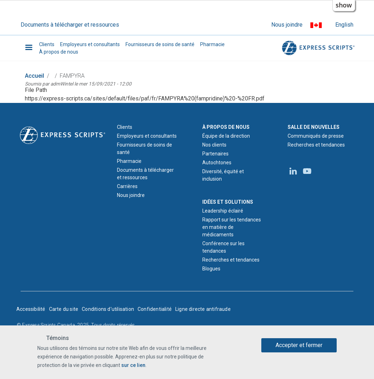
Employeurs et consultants (90, 44)
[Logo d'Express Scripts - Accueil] (62, 134)
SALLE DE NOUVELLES (314, 127)
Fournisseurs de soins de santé (159, 44)
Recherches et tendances (231, 260)
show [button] (344, 5)
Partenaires (215, 153)
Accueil (34, 75)
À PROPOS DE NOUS (226, 127)
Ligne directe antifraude (203, 309)
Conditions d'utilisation (108, 309)
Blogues (211, 268)
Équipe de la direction (226, 136)
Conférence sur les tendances (223, 247)
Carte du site (64, 309)
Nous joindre (287, 24)
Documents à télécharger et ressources (70, 24)
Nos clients (214, 145)
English (344, 24)
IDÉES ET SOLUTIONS (227, 202)
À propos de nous (58, 52)
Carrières (127, 186)
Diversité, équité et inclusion (223, 175)
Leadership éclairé (222, 211)
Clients (46, 44)
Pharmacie (212, 44)
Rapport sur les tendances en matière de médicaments (231, 227)
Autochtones (216, 162)
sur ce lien (133, 365)
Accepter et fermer (299, 345)
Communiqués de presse (316, 136)
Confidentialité (155, 309)
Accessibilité (31, 309)
